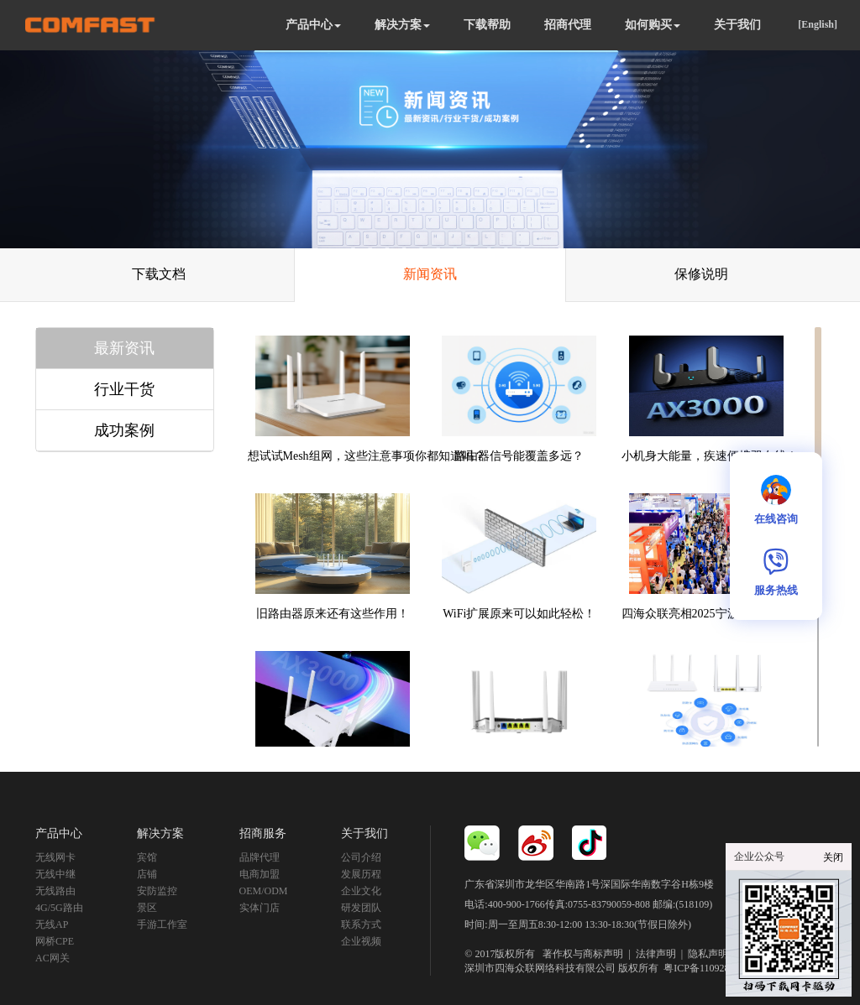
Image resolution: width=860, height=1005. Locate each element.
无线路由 (55, 891)
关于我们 (737, 24)
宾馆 (147, 857)
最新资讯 (124, 348)
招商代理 (567, 24)
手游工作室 (162, 924)
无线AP (51, 924)
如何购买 (652, 24)
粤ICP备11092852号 (706, 968)
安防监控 (157, 891)
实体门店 (259, 908)
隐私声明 (708, 954)
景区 (147, 908)
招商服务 (262, 833)
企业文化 (361, 891)
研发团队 (361, 908)
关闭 (833, 857)
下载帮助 (487, 24)
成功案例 (124, 430)
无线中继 (55, 874)
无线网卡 (55, 857)
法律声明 (656, 954)
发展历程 (361, 874)
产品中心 (313, 24)
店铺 (147, 874)
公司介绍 (361, 857)
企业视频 (361, 941)
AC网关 (52, 958)
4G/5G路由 (59, 908)
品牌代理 (259, 857)
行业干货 (124, 389)
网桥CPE (54, 941)
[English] (817, 24)
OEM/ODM (263, 891)
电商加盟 (259, 874)
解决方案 (402, 24)
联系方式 (361, 924)
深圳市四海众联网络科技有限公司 (540, 968)
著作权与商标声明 (583, 954)
